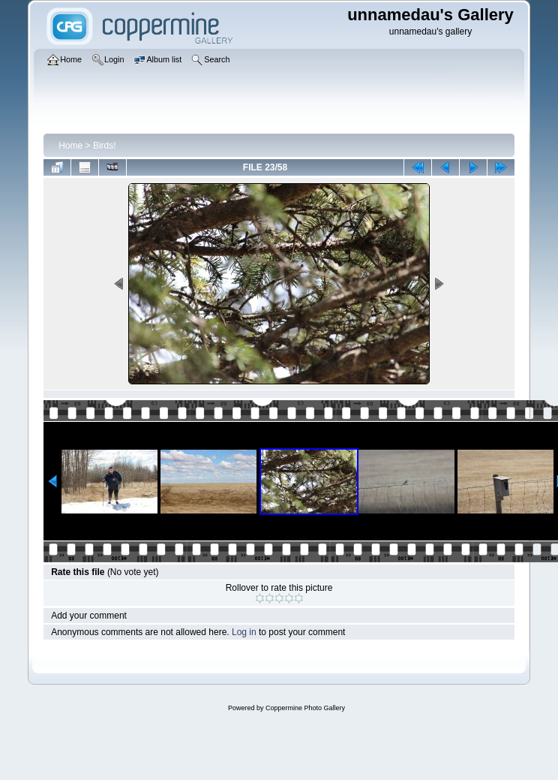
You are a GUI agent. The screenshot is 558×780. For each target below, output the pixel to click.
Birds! (104, 145)
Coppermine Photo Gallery (305, 708)
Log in (244, 632)
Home (70, 145)
